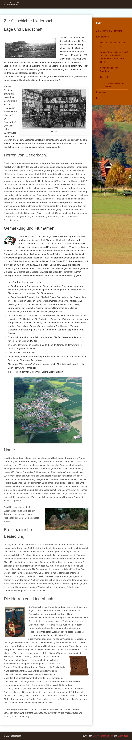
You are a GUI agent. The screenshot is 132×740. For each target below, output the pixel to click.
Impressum (101, 92)
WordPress (123, 736)
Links (98, 98)
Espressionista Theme (103, 736)
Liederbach (11, 4)
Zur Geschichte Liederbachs (109, 31)
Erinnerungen (102, 37)
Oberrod (104, 77)
